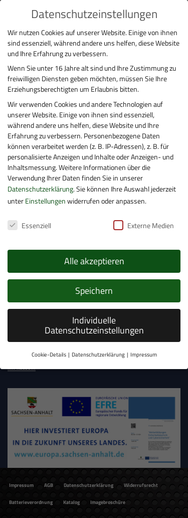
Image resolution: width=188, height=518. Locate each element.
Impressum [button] (143, 355)
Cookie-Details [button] (49, 355)
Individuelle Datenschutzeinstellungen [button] (94, 325)
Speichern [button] (94, 290)
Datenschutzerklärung (40, 189)
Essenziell (29, 225)
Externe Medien (143, 225)
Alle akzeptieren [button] (94, 261)
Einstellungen (45, 201)
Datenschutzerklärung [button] (98, 355)
